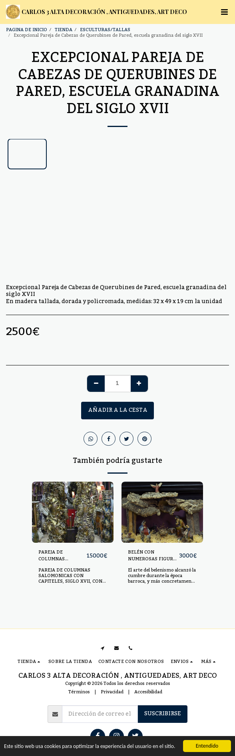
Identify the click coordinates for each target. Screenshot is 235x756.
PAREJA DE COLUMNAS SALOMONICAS (55, 556)
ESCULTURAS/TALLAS (105, 29)
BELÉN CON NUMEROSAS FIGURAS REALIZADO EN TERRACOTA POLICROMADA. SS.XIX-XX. (153, 556)
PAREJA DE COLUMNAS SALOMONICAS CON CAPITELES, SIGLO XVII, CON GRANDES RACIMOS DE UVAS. (72, 578)
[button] (224, 12)
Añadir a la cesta (117, 410)
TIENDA (63, 29)
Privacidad (112, 691)
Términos (79, 691)
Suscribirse (162, 713)
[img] (73, 512)
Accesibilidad (148, 691)
